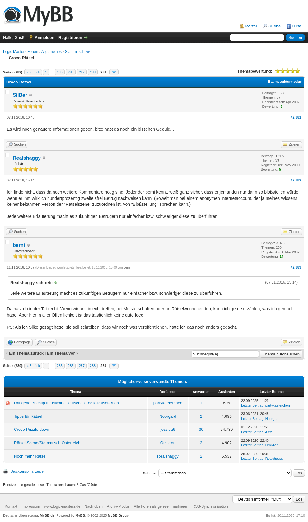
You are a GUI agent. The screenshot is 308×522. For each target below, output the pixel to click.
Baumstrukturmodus (285, 81)
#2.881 (296, 117)
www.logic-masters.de (62, 506)
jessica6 (168, 429)
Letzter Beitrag (252, 405)
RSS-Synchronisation (210, 506)
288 (93, 72)
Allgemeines (51, 51)
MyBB (80, 515)
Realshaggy (27, 158)
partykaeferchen (167, 403)
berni (19, 245)
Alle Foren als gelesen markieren (161, 506)
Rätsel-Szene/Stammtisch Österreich (47, 442)
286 (70, 72)
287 (81, 72)
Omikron (167, 442)
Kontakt (11, 506)
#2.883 (296, 267)
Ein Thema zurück (26, 353)
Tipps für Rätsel (28, 416)
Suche (274, 26)
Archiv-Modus (118, 506)
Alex (268, 432)
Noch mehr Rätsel (30, 456)
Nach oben (94, 506)
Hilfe (296, 26)
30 (201, 429)
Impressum (30, 506)
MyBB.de (47, 515)
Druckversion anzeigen (28, 471)
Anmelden (44, 37)
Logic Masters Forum (20, 51)
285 (60, 72)
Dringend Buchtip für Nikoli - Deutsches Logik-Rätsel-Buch (66, 403)
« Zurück (33, 72)
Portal (251, 26)
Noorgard (167, 416)
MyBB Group (118, 515)
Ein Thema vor (61, 353)
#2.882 (296, 180)
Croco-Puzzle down (31, 429)
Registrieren (70, 37)
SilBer (20, 95)
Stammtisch (75, 51)
